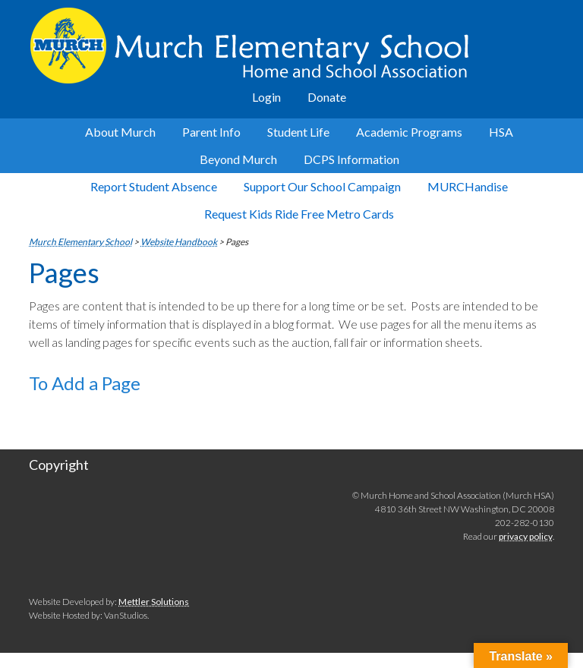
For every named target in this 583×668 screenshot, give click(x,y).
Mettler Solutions (153, 601)
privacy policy (526, 536)
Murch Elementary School (291, 46)
